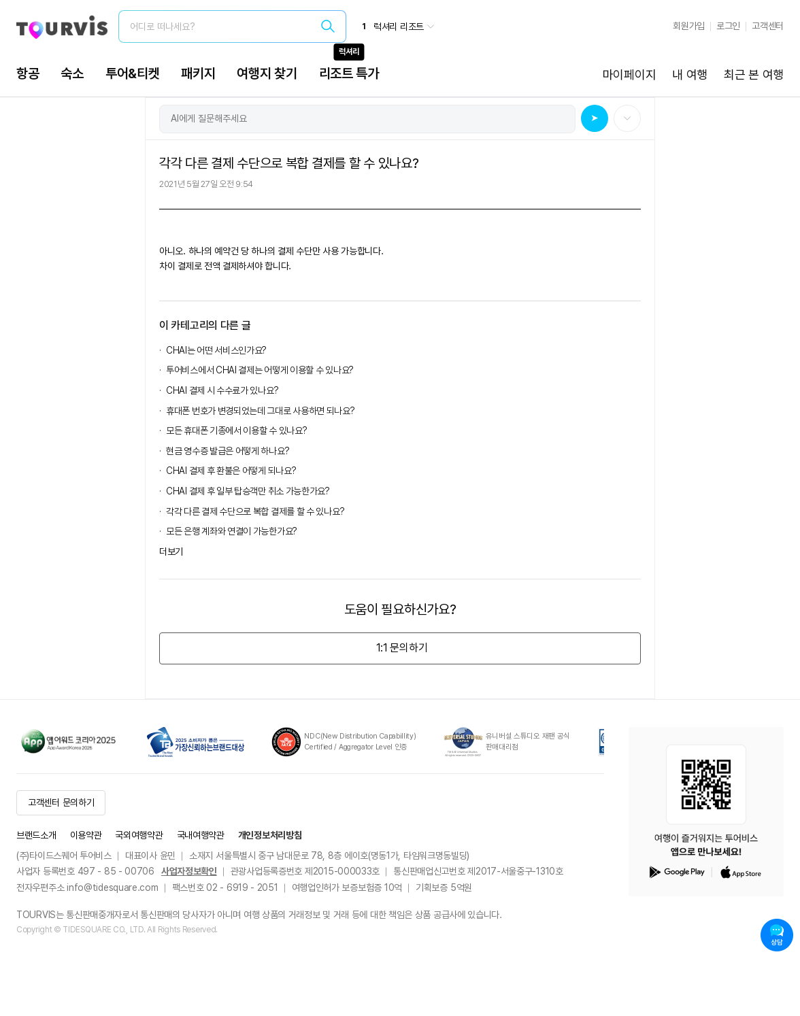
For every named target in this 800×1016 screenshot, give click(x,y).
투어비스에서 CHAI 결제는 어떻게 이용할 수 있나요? (260, 370)
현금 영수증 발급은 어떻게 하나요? (227, 450)
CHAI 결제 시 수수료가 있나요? (222, 390)
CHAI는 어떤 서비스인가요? (216, 350)
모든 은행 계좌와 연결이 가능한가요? (231, 531)
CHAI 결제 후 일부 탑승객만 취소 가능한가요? (248, 491)
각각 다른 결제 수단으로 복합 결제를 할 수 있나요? (255, 511)
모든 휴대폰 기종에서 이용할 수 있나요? (236, 430)
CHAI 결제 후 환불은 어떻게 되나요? (231, 470)
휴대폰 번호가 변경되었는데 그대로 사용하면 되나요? (260, 410)
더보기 (171, 551)
